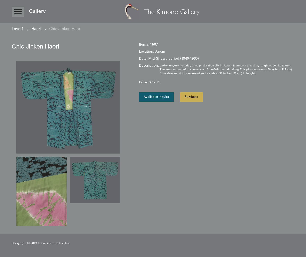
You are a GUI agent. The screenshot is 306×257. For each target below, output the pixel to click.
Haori (36, 29)
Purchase (191, 97)
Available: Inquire (156, 97)
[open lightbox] (68, 107)
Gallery (37, 11)
